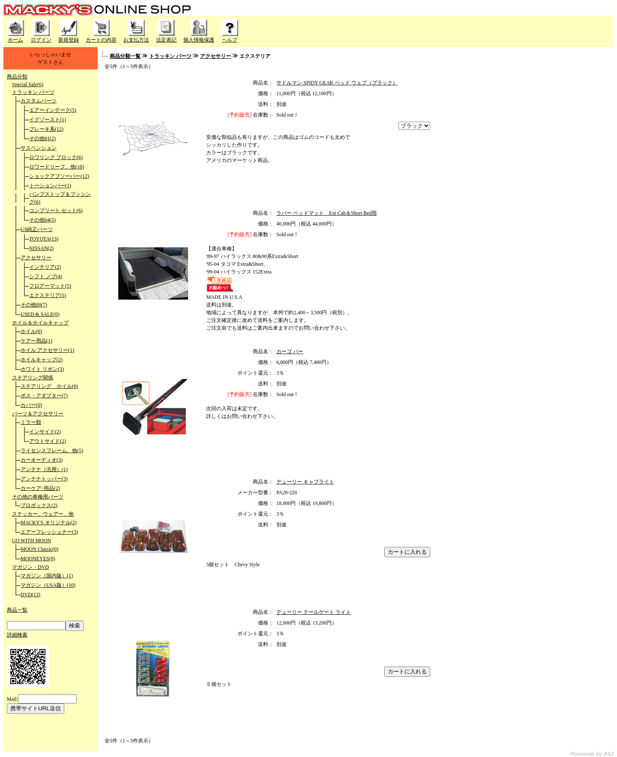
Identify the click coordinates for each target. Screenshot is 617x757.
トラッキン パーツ (33, 92)
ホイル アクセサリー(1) (47, 350)
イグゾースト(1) (47, 120)
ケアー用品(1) (36, 341)
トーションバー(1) (50, 186)
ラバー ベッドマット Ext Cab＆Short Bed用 (326, 213)
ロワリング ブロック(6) (56, 157)
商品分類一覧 (125, 56)
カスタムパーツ (39, 101)
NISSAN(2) (41, 248)
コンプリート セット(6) (56, 210)
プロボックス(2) (39, 505)
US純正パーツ (37, 229)
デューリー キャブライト (305, 482)
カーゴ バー (289, 351)
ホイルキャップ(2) (42, 360)
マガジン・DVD (30, 567)
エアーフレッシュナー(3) (49, 532)
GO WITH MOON (31, 541)
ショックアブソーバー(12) (59, 176)
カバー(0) (31, 405)
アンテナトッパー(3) (44, 479)
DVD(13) (30, 595)
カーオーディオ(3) (42, 460)
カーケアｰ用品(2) (40, 488)
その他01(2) (42, 138)
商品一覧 (17, 610)
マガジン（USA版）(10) (48, 585)
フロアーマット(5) (50, 286)
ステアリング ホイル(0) (49, 386)
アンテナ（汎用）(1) (44, 469)
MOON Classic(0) (39, 549)
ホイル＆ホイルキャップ (40, 323)
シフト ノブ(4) (45, 276)
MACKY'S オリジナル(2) (49, 523)
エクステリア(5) (47, 295)
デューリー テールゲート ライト (313, 612)
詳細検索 (17, 635)
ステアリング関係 (32, 378)
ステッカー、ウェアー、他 (43, 514)
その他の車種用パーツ (37, 497)
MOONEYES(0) (38, 559)
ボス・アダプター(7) (44, 396)
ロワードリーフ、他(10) (56, 167)
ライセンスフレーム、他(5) (52, 451)
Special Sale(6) (27, 84)
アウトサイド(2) (47, 441)
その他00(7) (34, 305)
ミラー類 (31, 422)
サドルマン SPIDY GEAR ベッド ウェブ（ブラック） (337, 83)
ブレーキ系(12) (46, 129)
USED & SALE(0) (40, 314)
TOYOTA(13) (43, 239)
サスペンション (39, 148)
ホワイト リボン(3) (42, 369)
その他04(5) (42, 220)
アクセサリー (36, 258)
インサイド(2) (45, 432)
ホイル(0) (31, 331)
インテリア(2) (45, 267)
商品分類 (17, 77)
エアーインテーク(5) (52, 110)
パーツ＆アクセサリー (37, 414)
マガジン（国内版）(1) (47, 576)
